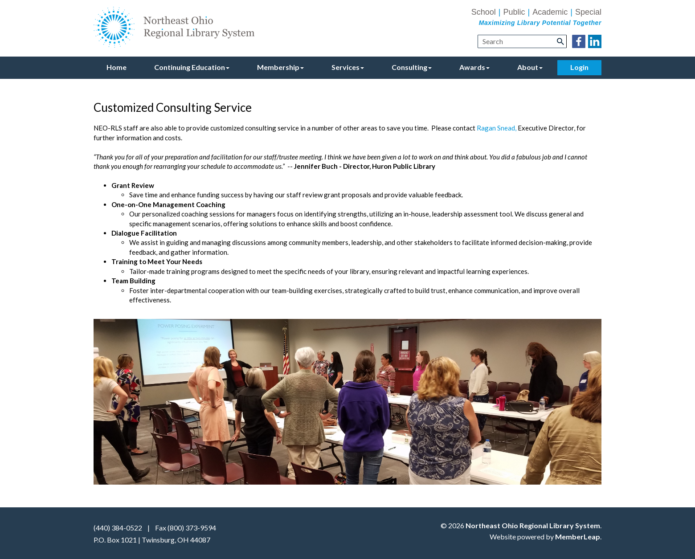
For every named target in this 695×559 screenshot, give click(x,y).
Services (347, 67)
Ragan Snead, (496, 128)
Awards (474, 67)
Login (579, 67)
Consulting (412, 67)
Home (116, 67)
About (530, 67)
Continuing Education (191, 67)
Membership (280, 67)
